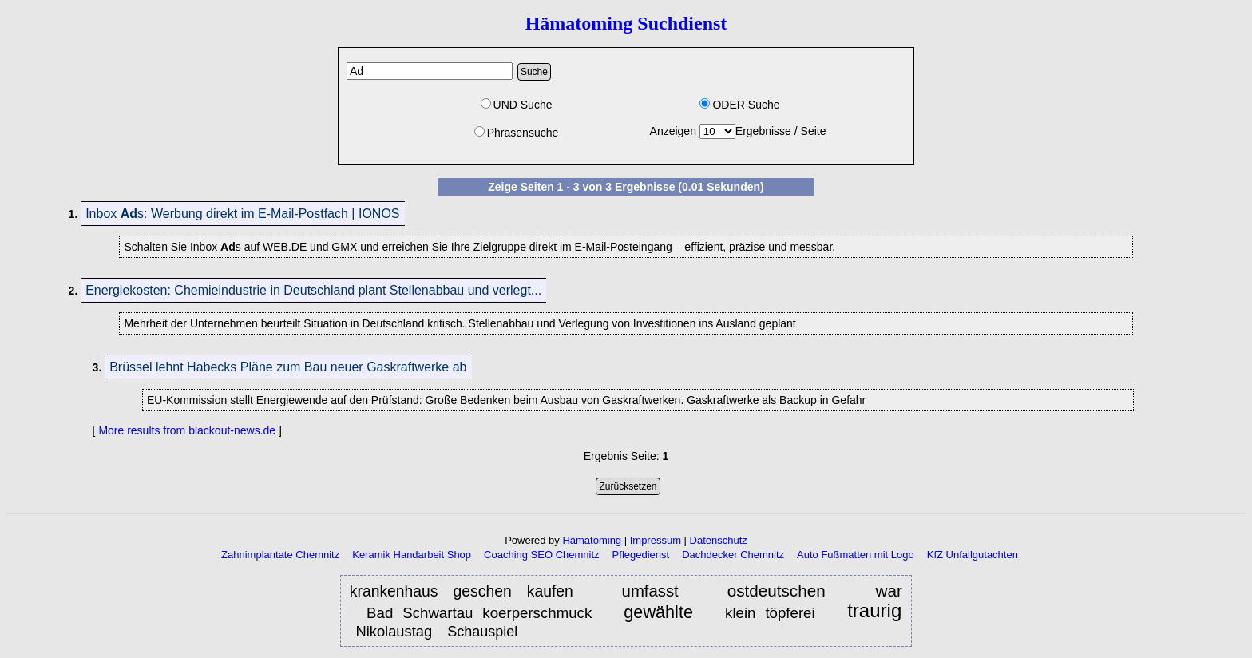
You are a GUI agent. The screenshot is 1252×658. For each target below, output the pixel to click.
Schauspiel (484, 632)
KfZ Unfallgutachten (972, 555)
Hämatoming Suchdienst (626, 23)
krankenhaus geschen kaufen (461, 591)
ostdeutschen (784, 590)
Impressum (655, 540)
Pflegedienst (641, 555)
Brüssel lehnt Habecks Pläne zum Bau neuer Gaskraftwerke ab (287, 367)
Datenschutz (718, 540)
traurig (874, 611)
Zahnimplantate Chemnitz (280, 555)
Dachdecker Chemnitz (733, 555)
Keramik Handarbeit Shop (411, 555)
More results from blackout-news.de (186, 430)
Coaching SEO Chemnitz (542, 555)
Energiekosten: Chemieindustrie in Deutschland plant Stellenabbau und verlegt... (313, 290)
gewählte (658, 612)
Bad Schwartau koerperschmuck (479, 612)
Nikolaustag (393, 631)
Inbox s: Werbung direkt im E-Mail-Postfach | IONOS (242, 213)
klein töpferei (770, 612)
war (889, 590)
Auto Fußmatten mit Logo (855, 555)
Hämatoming (591, 540)
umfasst (650, 591)
